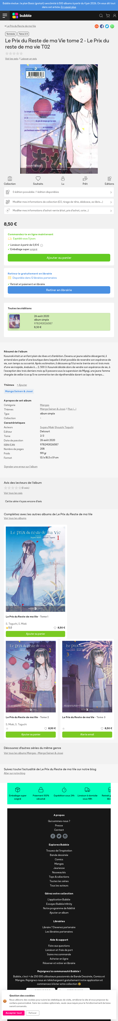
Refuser (33, 1013)
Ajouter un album (59, 912)
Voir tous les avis (13, 493)
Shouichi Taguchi (64, 427)
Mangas (44, 405)
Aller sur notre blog (14, 773)
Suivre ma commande (59, 954)
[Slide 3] (64, 169)
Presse (59, 825)
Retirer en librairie (59, 290)
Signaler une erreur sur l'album (21, 466)
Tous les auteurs (59, 885)
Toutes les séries (59, 881)
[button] (26, 119)
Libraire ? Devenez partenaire (59, 927)
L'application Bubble (59, 899)
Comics (59, 859)
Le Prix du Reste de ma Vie (21, 26)
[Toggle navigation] (4, 16)
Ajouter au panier (59, 258)
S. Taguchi (11, 623)
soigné (33, 249)
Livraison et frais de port (59, 950)
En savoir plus (68, 7)
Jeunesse (59, 868)
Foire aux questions (59, 945)
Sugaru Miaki (47, 427)
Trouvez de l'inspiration (59, 850)
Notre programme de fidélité (59, 908)
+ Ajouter (22, 384)
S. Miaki (22, 623)
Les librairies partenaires (59, 931)
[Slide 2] (59, 169)
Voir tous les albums (15, 518)
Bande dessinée (59, 855)
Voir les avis (11, 58)
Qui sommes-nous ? (59, 821)
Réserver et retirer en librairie (59, 963)
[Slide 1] (53, 169)
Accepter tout (14, 1013)
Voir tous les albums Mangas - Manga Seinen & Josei (33, 753)
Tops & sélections (59, 876)
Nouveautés (59, 872)
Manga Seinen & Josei (52, 409)
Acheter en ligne (59, 958)
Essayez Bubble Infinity (59, 903)
